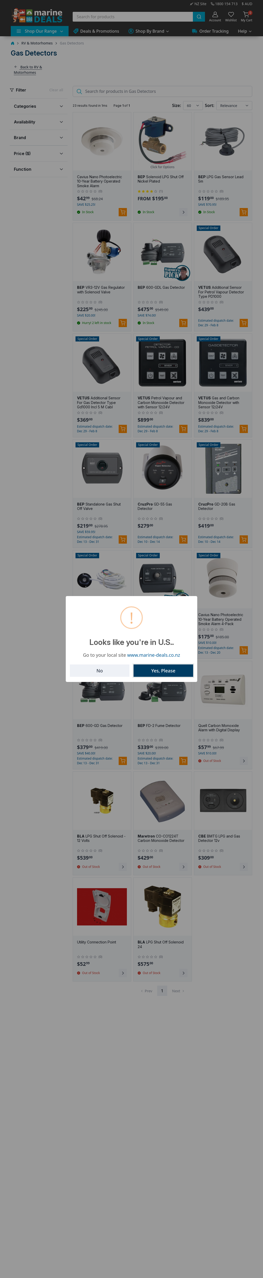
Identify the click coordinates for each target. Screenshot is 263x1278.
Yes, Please (163, 671)
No (100, 671)
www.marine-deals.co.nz (153, 655)
